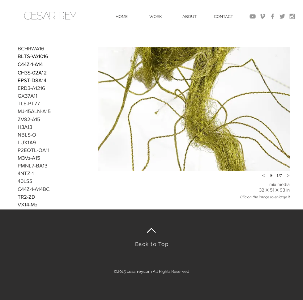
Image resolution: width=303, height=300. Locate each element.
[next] (288, 175)
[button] (194, 109)
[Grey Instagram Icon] (292, 16)
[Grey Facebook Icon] (272, 16)
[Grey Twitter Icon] (282, 16)
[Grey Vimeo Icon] (262, 16)
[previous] (263, 175)
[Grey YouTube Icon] (252, 16)
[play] (272, 175)
